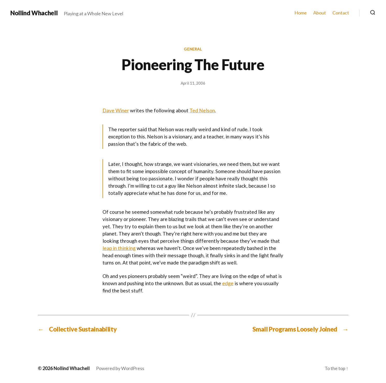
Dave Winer (116, 110)
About (319, 13)
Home (300, 13)
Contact (340, 13)
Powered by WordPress (120, 368)
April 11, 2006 (193, 83)
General (193, 49)
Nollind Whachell (33, 13)
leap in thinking (119, 248)
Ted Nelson (202, 110)
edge (228, 283)
